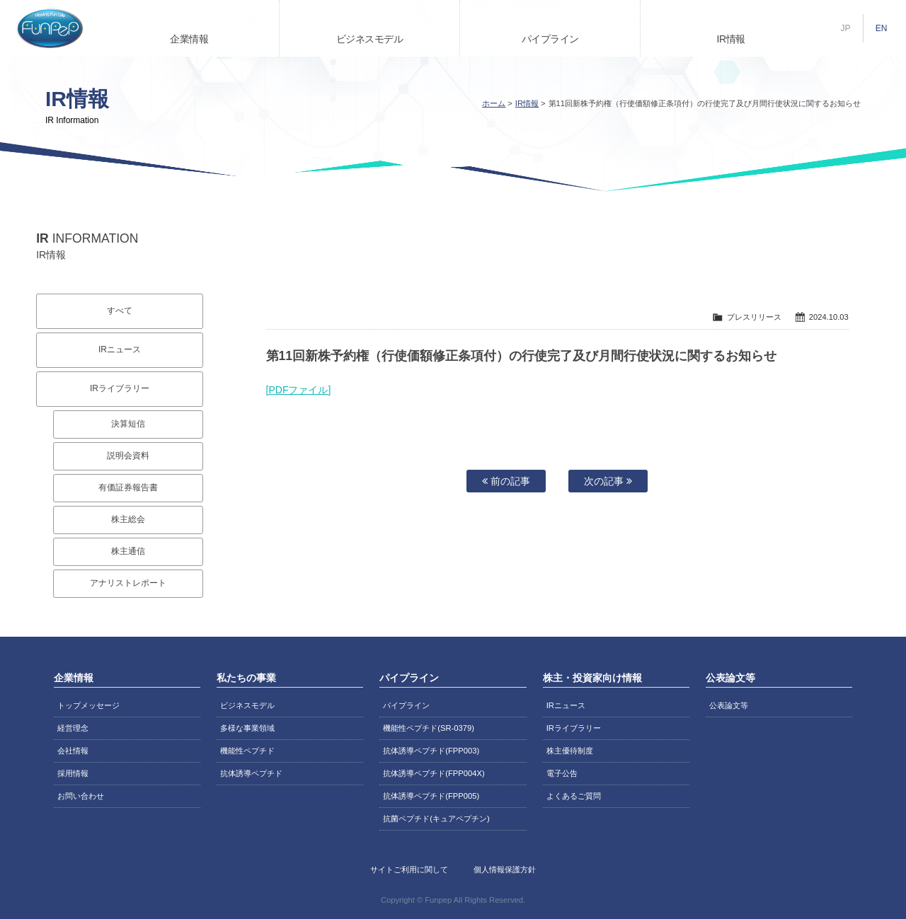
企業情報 (189, 39)
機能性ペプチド (247, 750)
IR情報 (731, 39)
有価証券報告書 (128, 487)
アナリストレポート (128, 583)
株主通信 (128, 551)
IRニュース (119, 349)
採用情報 (72, 773)
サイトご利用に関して (409, 869)
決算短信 (128, 424)
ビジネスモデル (369, 39)
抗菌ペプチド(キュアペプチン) (436, 818)
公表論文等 (728, 705)
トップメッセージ (88, 705)
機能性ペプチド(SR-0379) (428, 728)
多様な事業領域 (247, 728)
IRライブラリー (119, 388)
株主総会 (128, 519)
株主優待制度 (569, 750)
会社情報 (72, 750)
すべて (119, 311)
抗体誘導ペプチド (251, 773)
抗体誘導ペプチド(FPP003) (431, 750)
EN (882, 28)
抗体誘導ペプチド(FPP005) (431, 796)
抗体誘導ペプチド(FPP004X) (433, 773)
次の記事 (608, 481)
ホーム (493, 103)
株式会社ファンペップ (49, 28)
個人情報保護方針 (505, 869)
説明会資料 (128, 456)
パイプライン (550, 39)
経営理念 (72, 728)
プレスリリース (754, 317)
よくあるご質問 (573, 796)
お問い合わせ (80, 796)
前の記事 (506, 481)
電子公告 (562, 773)
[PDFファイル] (298, 389)
